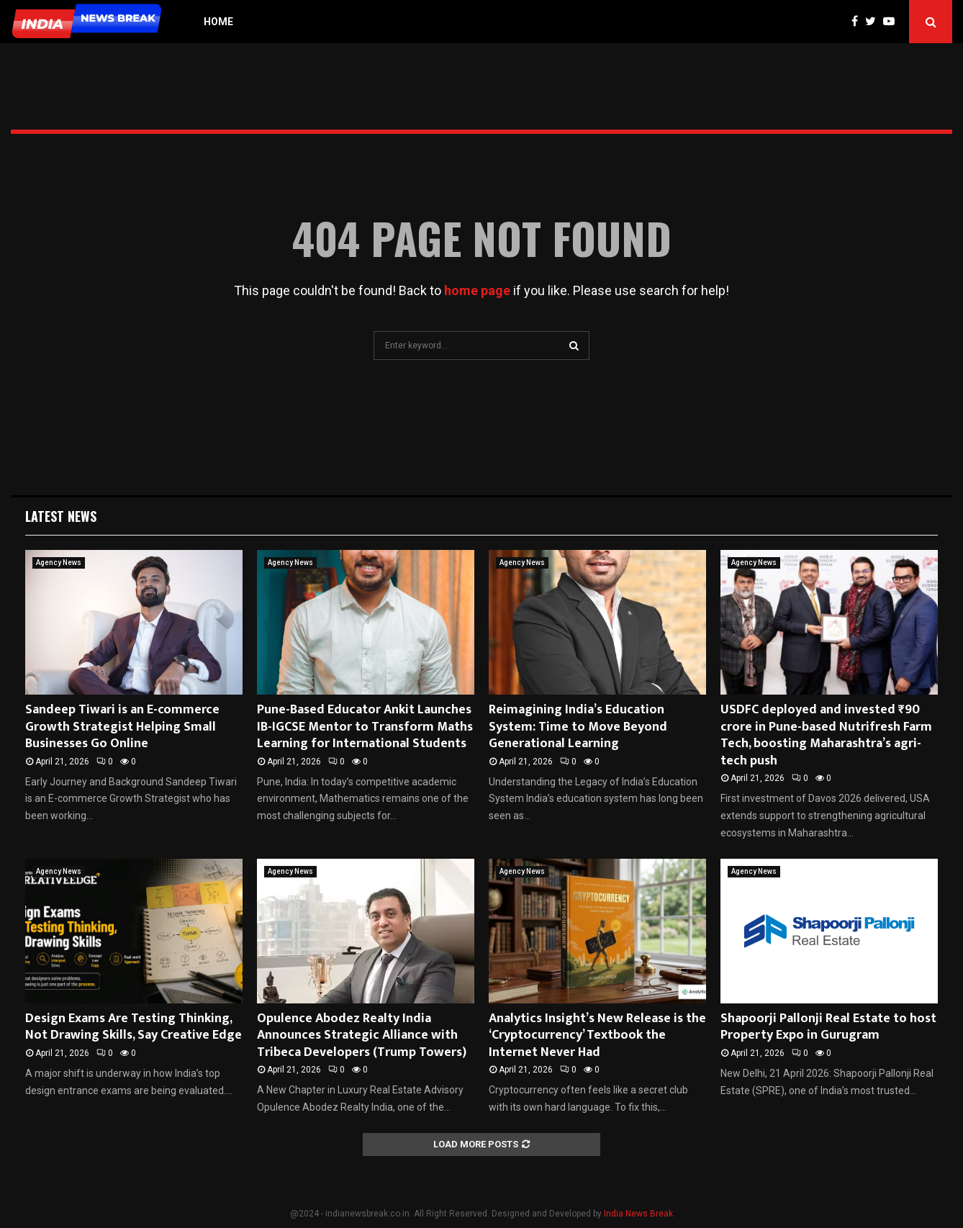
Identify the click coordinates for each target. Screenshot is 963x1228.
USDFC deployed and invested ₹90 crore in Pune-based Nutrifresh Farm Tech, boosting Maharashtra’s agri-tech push (826, 735)
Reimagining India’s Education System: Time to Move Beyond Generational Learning (578, 726)
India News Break (638, 1214)
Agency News (58, 562)
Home (218, 21)
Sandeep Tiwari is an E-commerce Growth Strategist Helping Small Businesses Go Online (122, 726)
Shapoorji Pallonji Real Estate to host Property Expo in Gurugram (828, 1027)
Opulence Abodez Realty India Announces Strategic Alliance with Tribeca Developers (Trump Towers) (361, 1035)
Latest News (60, 516)
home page (477, 290)
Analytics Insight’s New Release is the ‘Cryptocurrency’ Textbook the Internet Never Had (597, 1035)
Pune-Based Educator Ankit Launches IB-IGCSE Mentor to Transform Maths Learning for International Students (365, 726)
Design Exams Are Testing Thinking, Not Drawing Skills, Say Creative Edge (133, 1027)
